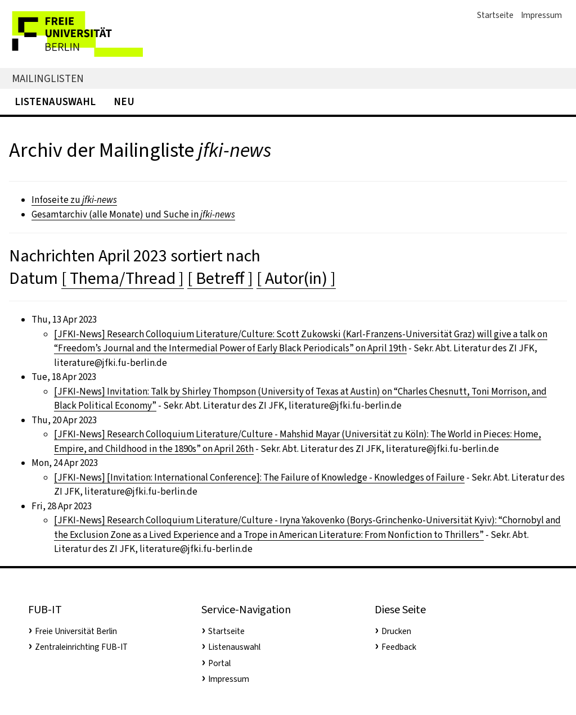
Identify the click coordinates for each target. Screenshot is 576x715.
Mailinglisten (48, 78)
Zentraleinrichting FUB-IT (81, 647)
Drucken (396, 631)
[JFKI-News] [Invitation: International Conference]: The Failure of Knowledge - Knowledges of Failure (259, 477)
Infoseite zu (74, 199)
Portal (219, 663)
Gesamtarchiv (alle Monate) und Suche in (133, 214)
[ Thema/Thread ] (122, 278)
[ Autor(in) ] (296, 278)
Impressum (541, 15)
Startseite (495, 15)
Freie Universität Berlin (76, 631)
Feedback (398, 647)
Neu (124, 101)
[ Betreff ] (220, 278)
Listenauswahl (55, 101)
